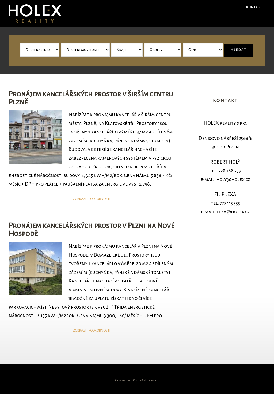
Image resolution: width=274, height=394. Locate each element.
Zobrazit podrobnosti (91, 199)
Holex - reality (49, 13)
